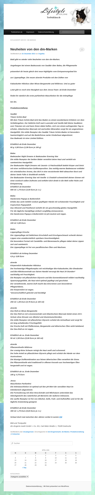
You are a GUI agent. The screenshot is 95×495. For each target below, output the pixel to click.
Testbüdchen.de (16, 32)
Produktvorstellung (77, 432)
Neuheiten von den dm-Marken (33, 49)
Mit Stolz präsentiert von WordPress (56, 486)
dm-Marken (66, 432)
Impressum (30, 32)
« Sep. (24, 468)
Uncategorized (28, 432)
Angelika (41, 54)
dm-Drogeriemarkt (54, 432)
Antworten (15, 434)
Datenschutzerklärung (46, 32)
